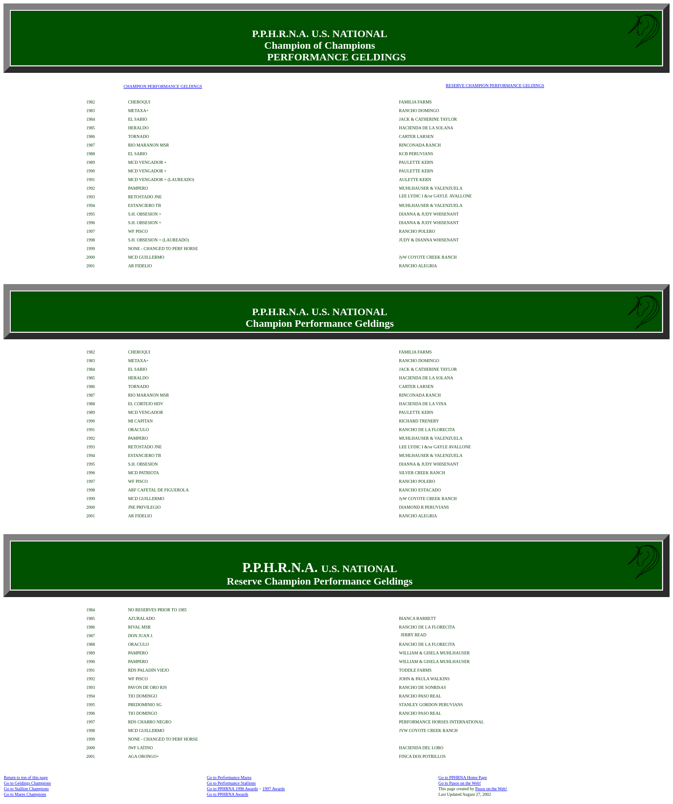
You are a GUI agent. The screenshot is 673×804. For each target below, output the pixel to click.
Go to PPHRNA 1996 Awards (232, 788)
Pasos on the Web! (491, 788)
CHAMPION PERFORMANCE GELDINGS (163, 86)
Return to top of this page (26, 777)
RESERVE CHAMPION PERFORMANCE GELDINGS (495, 85)
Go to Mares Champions (25, 794)
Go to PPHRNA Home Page (462, 777)
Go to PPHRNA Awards (227, 794)
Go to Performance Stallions (231, 783)
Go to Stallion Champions (26, 788)
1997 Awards (273, 788)
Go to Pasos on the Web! (459, 783)
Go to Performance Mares (229, 777)
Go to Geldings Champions (27, 783)
